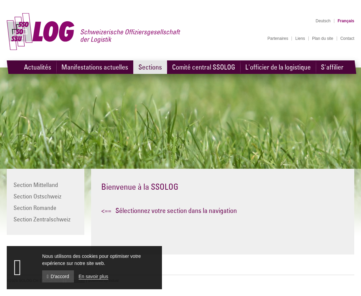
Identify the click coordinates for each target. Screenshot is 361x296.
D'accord (58, 276)
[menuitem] (277, 38)
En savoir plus (93, 276)
